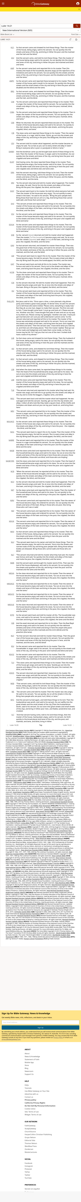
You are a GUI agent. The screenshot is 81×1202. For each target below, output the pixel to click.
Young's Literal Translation (33, 939)
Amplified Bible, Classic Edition (24, 736)
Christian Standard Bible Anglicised (40, 748)
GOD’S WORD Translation (54, 788)
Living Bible (25, 823)
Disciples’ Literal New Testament (58, 757)
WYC (12, 700)
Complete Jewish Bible (18, 752)
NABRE (11, 440)
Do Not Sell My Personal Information (40, 1106)
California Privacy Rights (35, 1103)
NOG (12, 432)
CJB (12, 133)
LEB (12, 380)
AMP (12, 68)
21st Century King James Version (18, 730)
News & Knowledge (32, 1056)
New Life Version (46, 877)
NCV (12, 482)
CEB (12, 123)
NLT (12, 555)
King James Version (43, 811)
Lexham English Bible (13, 821)
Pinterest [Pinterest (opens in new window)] (28, 1169)
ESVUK (11, 224)
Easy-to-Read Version (44, 765)
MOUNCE (10, 421)
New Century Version (63, 858)
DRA (12, 172)
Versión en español (32, 1189)
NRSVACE (10, 584)
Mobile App (29, 1062)
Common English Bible (32, 750)
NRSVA (11, 573)
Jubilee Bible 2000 (50, 810)
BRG (12, 91)
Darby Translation (57, 756)
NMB (12, 563)
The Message (22, 827)
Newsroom (29, 1071)
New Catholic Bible (59, 856)
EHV (12, 204)
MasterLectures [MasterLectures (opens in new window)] (31, 1152)
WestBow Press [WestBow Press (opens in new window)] (31, 1146)
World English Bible (63, 933)
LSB (12, 369)
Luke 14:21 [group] (5, 40)
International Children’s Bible (16, 800)
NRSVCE (11, 594)
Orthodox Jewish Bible (22, 912)
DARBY (11, 152)
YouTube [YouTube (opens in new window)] (28, 1178)
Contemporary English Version (17, 754)
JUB (12, 338)
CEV (12, 143)
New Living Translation (31, 879)
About (27, 1053)
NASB (12, 450)
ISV (13, 291)
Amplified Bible (11, 734)
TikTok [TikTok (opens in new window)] (27, 1172)
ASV (12, 58)
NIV (12, 511)
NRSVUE (11, 604)
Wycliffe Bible (65, 937)
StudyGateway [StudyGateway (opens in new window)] (30, 1128)
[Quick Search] (37, 26)
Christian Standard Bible (55, 742)
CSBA (12, 112)
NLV (12, 542)
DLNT (12, 162)
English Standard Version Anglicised (35, 777)
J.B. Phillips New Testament (41, 806)
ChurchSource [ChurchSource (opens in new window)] (30, 1131)
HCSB (12, 272)
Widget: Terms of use (33, 1114)
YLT (12, 715)
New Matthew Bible (62, 883)
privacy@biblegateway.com (11, 1039)
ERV (12, 183)
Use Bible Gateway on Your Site (37, 1091)
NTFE (12, 615)
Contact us (29, 1097)
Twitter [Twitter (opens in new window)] (27, 1175)
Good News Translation (21, 792)
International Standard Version (61, 802)
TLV (12, 663)
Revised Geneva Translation (30, 914)
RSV (12, 646)
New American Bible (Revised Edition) (49, 838)
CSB (12, 102)
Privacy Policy (58, 1037)
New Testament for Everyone (52, 908)
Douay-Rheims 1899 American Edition (41, 763)
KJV (13, 349)
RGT (12, 636)
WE (13, 692)
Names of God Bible (39, 837)
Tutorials (28, 1088)
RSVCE (11, 654)
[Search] (76, 26)
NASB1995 (10, 461)
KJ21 (12, 47)
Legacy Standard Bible (34, 815)
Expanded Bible (11, 781)
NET (12, 490)
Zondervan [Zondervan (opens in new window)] (29, 1149)
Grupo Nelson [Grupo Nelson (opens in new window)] (30, 1137)
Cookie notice (30, 1109)
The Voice (26, 931)
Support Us (29, 1074)
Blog (26, 1068)
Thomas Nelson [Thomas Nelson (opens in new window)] (31, 1143)
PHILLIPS (10, 301)
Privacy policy (30, 1100)
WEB (12, 683)
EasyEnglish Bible (27, 767)
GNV (12, 245)
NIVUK (11, 521)
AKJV (12, 359)
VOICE (11, 673)
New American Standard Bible (32, 850)
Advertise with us (31, 1094)
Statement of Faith (32, 1059)
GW (12, 256)
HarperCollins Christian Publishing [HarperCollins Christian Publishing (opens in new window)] (38, 1134)
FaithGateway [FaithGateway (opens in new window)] (30, 1125)
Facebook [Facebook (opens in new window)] (28, 1163)
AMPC (11, 81)
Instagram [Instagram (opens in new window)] (29, 1166)
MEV (12, 411)
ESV (12, 214)
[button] (77, 3)
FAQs (27, 1085)
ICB (12, 283)
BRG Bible (29, 738)
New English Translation (14, 862)
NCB (12, 471)
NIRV (12, 500)
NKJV (12, 532)
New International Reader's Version (46, 863)
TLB (12, 390)
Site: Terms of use (32, 1112)
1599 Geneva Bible (20, 782)
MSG (12, 398)
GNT (12, 264)
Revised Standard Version (26, 916)
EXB (12, 235)
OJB (12, 623)
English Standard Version (37, 773)
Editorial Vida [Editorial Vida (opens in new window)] (30, 1140)
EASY (12, 191)
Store (27, 1065)
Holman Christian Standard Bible (43, 796)
